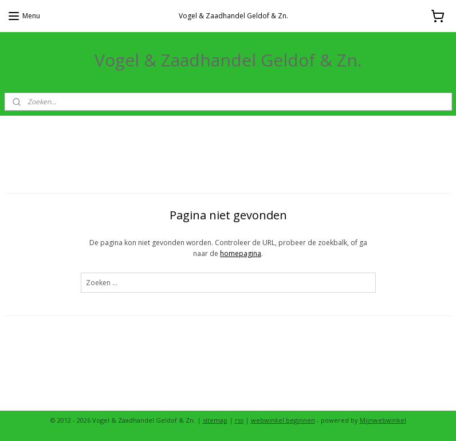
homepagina (240, 253)
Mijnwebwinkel (383, 420)
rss (239, 420)
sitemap (215, 420)
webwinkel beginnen (283, 420)
